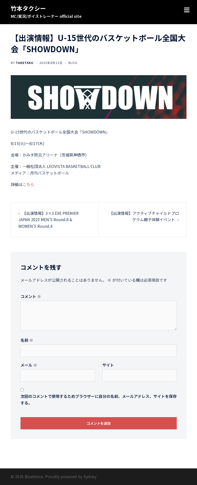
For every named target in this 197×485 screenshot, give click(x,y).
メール (29, 365)
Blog (72, 63)
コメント (31, 296)
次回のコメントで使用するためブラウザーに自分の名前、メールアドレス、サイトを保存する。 (99, 399)
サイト (108, 365)
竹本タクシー (28, 8)
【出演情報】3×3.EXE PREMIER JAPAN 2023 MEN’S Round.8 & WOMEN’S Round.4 (48, 219)
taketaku (24, 63)
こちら (28, 184)
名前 (27, 340)
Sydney (89, 476)
